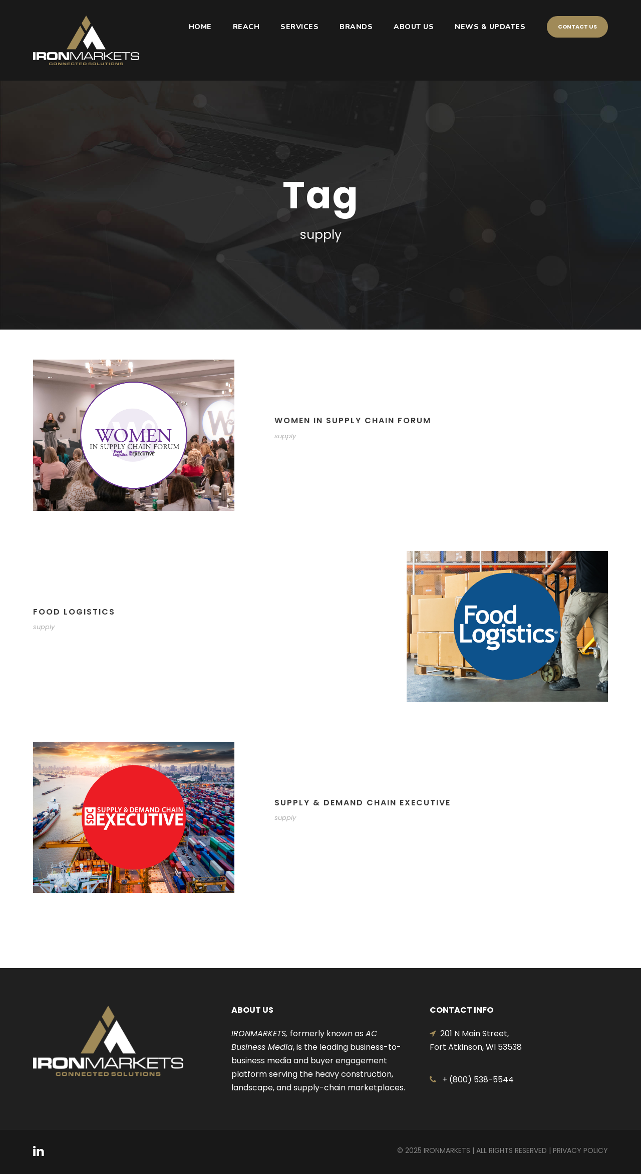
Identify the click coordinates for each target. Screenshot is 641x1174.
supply (285, 436)
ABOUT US (414, 27)
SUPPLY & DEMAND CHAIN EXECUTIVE (362, 802)
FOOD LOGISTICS (74, 612)
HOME (200, 27)
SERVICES (299, 27)
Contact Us (577, 27)
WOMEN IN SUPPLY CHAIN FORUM (352, 420)
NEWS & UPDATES (490, 27)
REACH (246, 27)
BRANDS (356, 27)
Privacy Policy (580, 1150)
